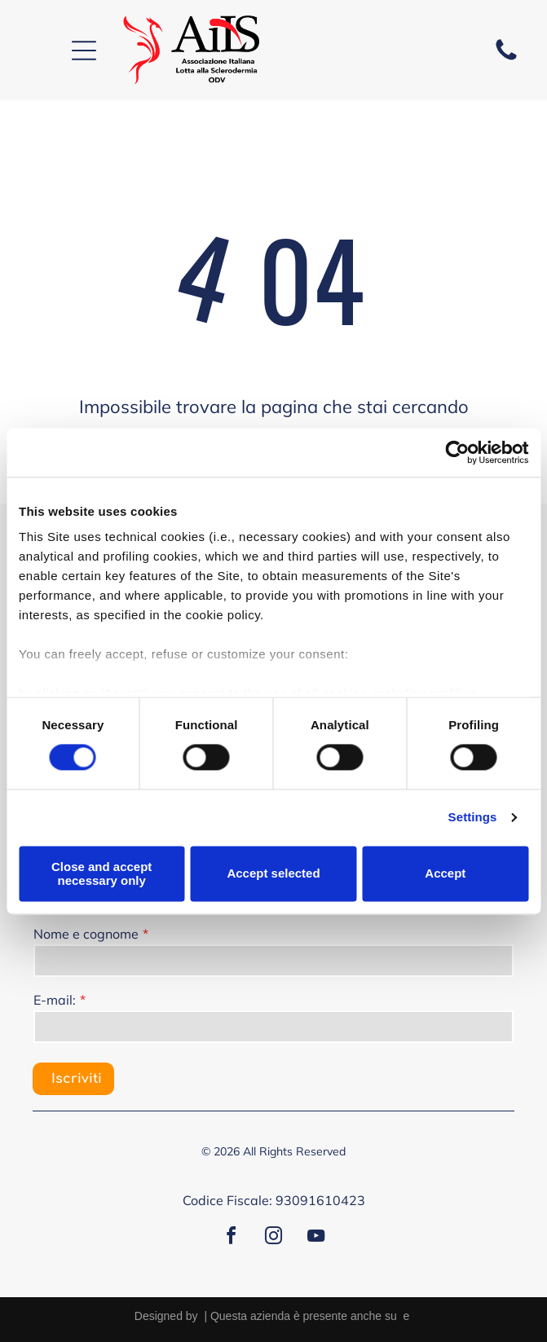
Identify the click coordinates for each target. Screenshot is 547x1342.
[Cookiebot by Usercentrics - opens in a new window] (457, 452)
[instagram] (274, 1238)
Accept (445, 874)
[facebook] (231, 1238)
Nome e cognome (86, 934)
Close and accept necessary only (101, 873)
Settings (472, 818)
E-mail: (54, 1000)
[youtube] (316, 1238)
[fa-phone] (506, 59)
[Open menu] (84, 50)
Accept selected (273, 874)
